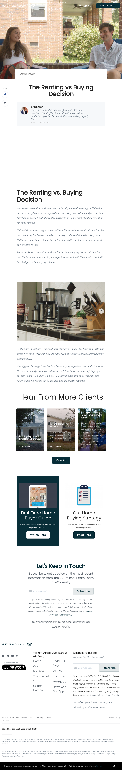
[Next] (101, 311)
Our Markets (54, 9)
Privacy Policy (114, 717)
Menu (85, 6)
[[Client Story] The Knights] (61, 414)
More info (99, 766)
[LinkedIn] (8, 655)
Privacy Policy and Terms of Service (104, 695)
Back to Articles (27, 73)
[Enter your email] (52, 591)
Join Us (57, 670)
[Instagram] (17, 655)
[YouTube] (12, 655)
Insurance (59, 676)
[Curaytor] (14, 669)
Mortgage (59, 681)
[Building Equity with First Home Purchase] (30, 420)
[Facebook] (3, 655)
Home (37, 661)
